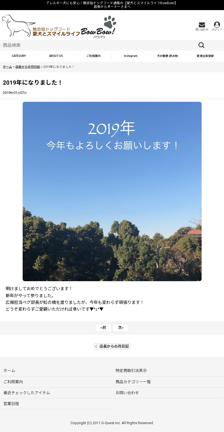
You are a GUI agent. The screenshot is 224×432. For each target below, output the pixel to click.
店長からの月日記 (112, 346)
